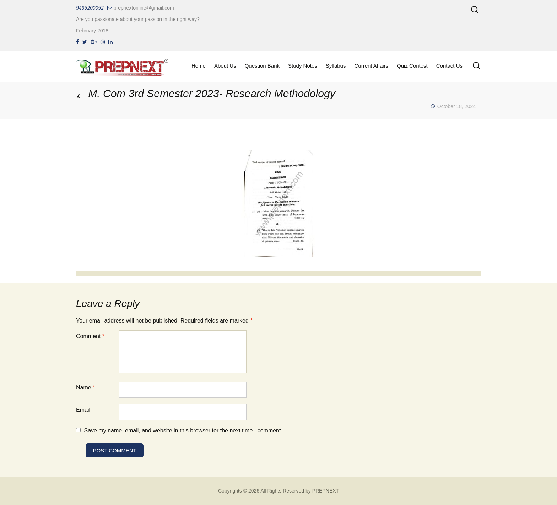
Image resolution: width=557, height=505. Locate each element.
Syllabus (336, 66)
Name (85, 387)
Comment (90, 336)
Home (198, 66)
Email (83, 410)
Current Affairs (371, 66)
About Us (225, 66)
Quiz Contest (412, 66)
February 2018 (92, 30)
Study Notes (302, 66)
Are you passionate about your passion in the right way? (138, 19)
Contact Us (449, 66)
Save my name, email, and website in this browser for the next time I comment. (183, 430)
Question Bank (262, 66)
